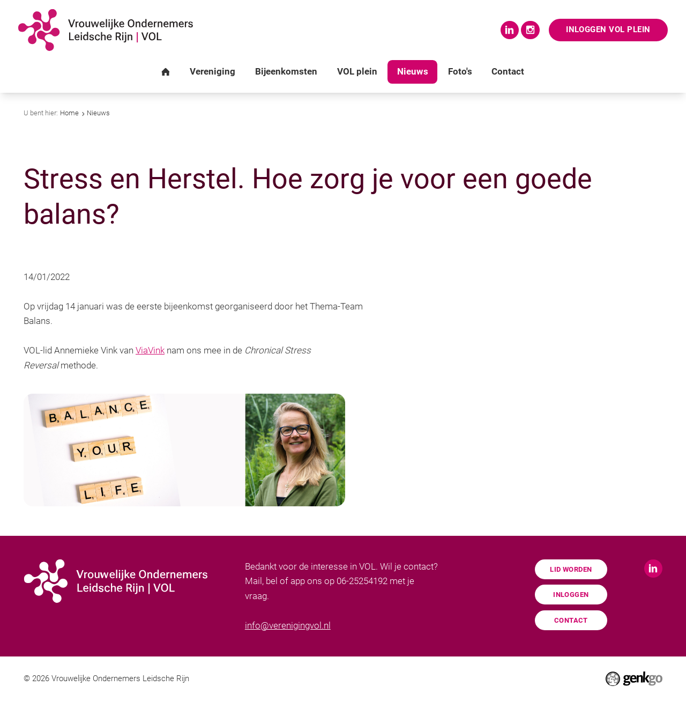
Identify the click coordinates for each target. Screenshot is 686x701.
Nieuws (98, 113)
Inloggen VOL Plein (607, 29)
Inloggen (570, 595)
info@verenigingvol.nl (288, 625)
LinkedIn (508, 30)
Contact (571, 620)
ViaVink (150, 350)
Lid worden (571, 569)
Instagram (529, 30)
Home (69, 113)
